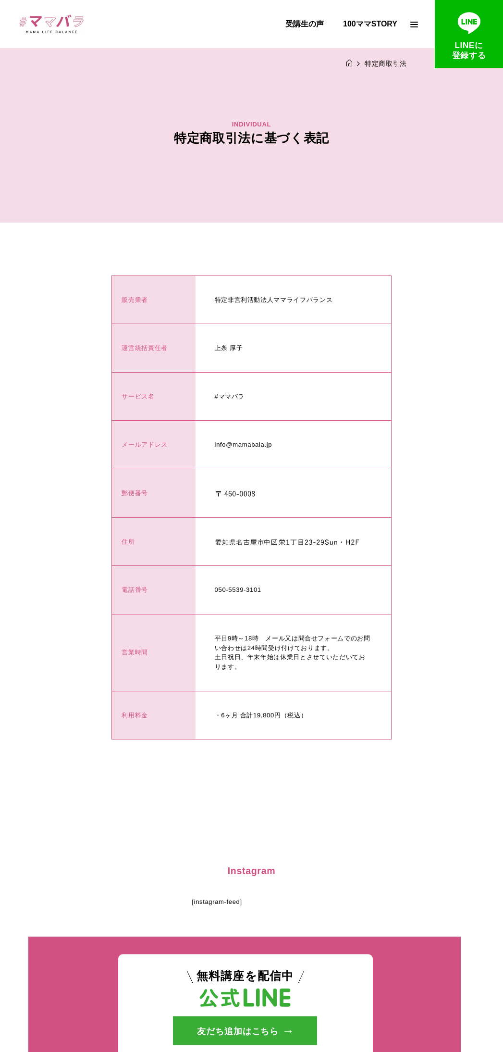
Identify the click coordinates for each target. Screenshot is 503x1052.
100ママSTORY (370, 24)
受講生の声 (304, 24)
